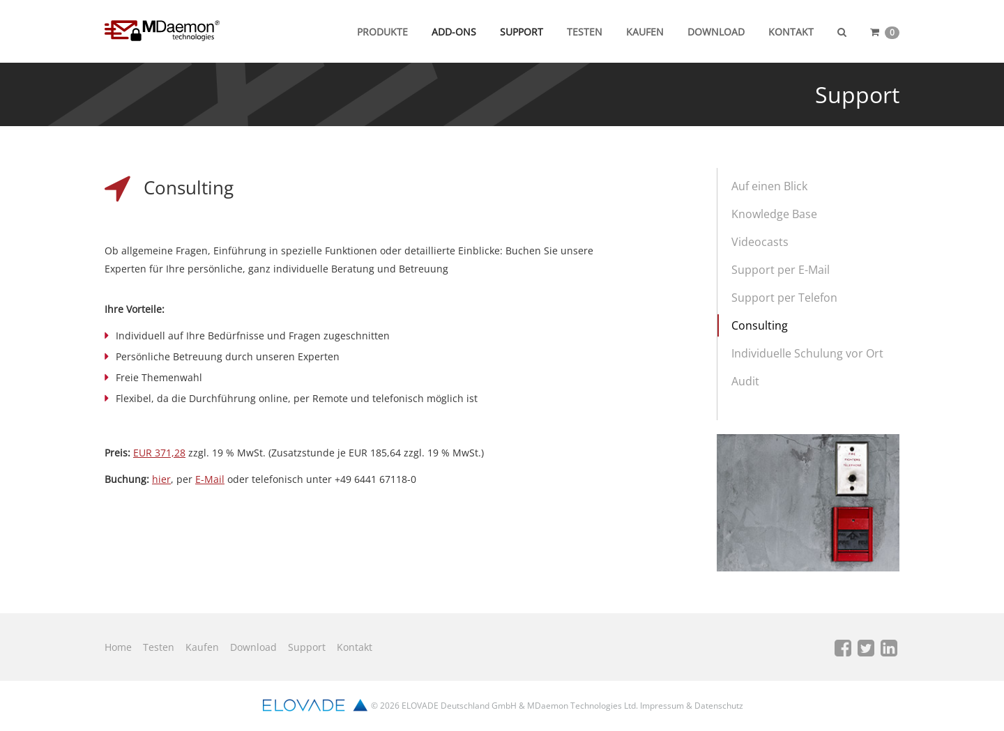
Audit (745, 381)
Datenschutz (718, 705)
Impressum (662, 705)
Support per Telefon (784, 297)
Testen (584, 31)
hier (161, 479)
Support (521, 31)
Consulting (759, 325)
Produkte (382, 31)
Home (118, 647)
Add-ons (454, 31)
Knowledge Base (774, 214)
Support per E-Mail (780, 269)
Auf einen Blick (769, 186)
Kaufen (645, 31)
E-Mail (210, 479)
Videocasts (760, 241)
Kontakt (791, 31)
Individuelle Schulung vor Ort (807, 353)
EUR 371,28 (159, 452)
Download (716, 31)
